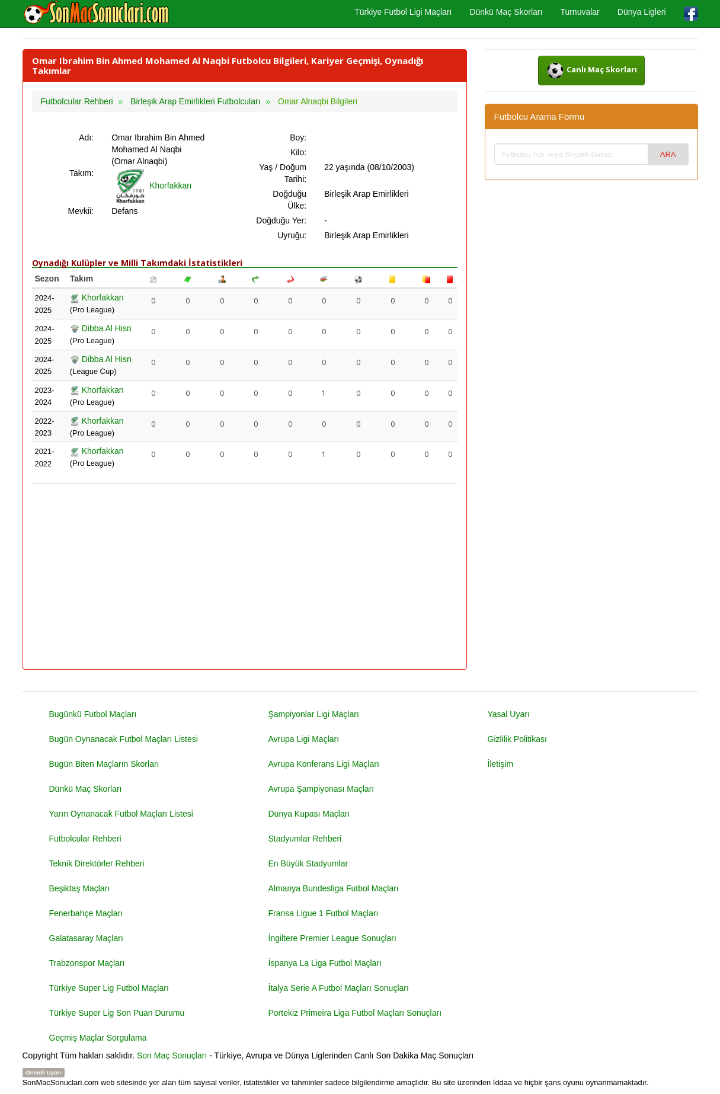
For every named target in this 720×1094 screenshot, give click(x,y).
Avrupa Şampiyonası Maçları (321, 789)
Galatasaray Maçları (86, 938)
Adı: (86, 137)
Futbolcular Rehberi (85, 838)
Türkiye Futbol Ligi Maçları (403, 12)
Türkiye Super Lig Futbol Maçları (109, 988)
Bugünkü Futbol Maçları (93, 714)
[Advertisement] (244, 577)
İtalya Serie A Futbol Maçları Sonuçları (338, 988)
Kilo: (298, 152)
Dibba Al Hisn (101, 328)
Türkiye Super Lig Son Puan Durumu (117, 1013)
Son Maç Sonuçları (172, 1055)
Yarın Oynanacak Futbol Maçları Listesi (121, 813)
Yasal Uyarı (509, 714)
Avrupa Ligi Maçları (304, 739)
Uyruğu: (291, 235)
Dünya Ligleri (641, 12)
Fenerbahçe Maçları (86, 913)
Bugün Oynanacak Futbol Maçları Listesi (123, 739)
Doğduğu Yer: (281, 220)
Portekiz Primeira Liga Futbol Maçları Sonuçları (355, 1013)
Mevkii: (81, 211)
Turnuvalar (579, 12)
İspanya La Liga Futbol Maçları (325, 963)
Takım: (81, 173)
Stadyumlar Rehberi (305, 838)
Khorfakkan (151, 185)
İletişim (501, 764)
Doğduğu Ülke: (289, 199)
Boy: (298, 137)
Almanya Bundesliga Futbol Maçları (333, 888)
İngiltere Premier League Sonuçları (332, 938)
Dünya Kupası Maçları (309, 813)
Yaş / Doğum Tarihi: (282, 173)
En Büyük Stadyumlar (308, 863)
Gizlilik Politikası (517, 739)
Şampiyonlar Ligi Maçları (313, 714)
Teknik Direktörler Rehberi (97, 863)
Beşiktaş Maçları (79, 888)
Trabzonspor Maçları (87, 963)
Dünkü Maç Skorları (505, 12)
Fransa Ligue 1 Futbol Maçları (323, 913)
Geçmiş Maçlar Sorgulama (98, 1037)
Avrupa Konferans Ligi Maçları (323, 764)
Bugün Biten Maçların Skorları (104, 764)
